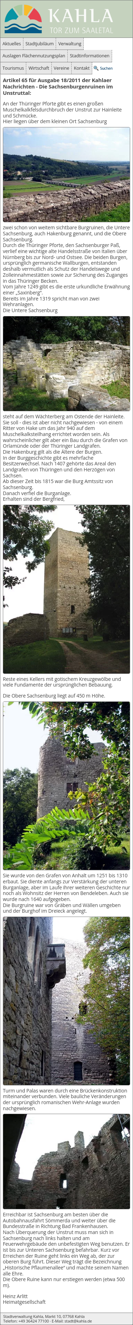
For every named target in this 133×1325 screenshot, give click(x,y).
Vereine (62, 68)
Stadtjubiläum (40, 44)
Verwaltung (69, 44)
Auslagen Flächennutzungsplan (33, 56)
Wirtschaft (38, 68)
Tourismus (13, 68)
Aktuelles (11, 44)
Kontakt (81, 68)
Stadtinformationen (90, 56)
